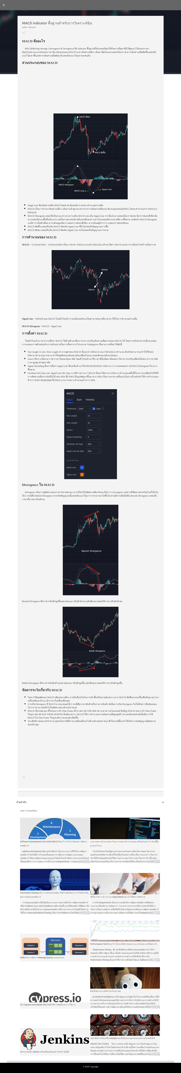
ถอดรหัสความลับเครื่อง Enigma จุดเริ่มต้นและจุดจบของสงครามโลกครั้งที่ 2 (122, 1038)
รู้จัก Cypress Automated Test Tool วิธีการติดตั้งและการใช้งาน (48, 1005)
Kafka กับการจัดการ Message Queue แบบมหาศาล (42, 957)
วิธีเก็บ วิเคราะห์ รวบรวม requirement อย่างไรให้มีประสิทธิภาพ (117, 897)
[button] (23, 33)
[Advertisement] (90, 88)
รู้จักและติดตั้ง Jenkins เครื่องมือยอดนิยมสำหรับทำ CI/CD (44, 1052)
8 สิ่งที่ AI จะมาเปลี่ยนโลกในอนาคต (105, 991)
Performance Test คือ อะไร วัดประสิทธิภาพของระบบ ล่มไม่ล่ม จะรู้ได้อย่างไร (123, 944)
